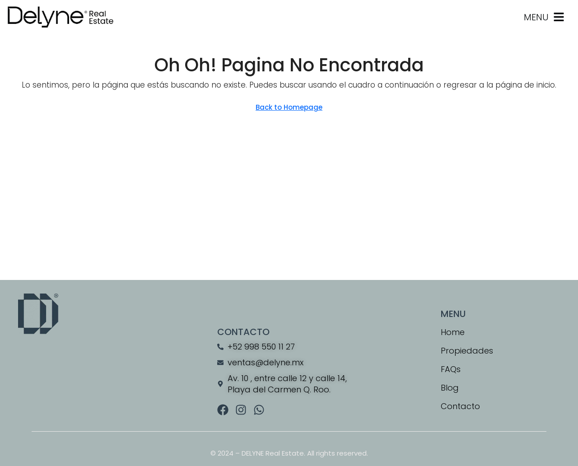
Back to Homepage (289, 107)
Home (453, 332)
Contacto (460, 406)
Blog (450, 387)
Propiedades (467, 350)
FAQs (451, 369)
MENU (536, 17)
